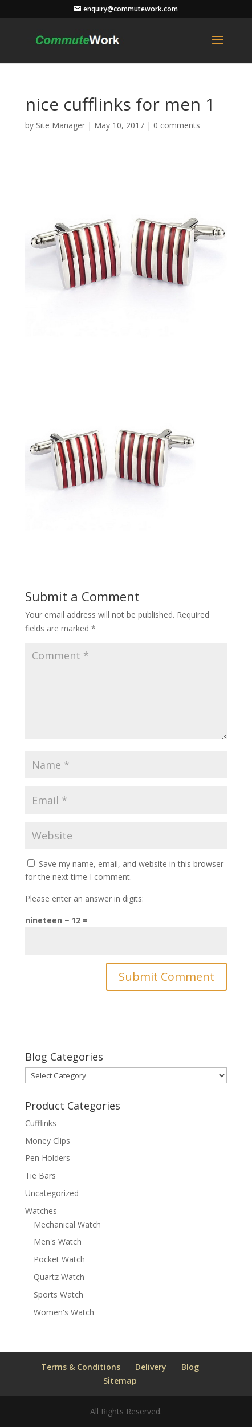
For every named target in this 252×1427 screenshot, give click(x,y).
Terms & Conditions (80, 1366)
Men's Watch (58, 1241)
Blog (190, 1366)
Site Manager (60, 125)
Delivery (150, 1366)
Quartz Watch (59, 1276)
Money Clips (47, 1140)
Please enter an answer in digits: (84, 898)
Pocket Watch (59, 1259)
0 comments (176, 125)
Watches (41, 1210)
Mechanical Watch (67, 1224)
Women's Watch (64, 1312)
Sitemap (120, 1380)
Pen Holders (47, 1157)
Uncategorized (52, 1193)
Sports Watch (58, 1294)
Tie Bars (40, 1175)
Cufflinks (40, 1123)
